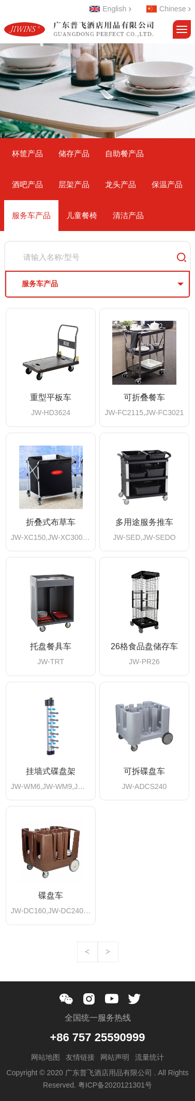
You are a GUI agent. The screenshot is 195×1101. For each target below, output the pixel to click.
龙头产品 (120, 184)
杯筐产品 (27, 153)
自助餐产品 (124, 153)
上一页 (87, 952)
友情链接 (80, 1057)
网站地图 (45, 1057)
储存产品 (73, 153)
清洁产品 (128, 215)
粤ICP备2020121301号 (115, 1085)
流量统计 (149, 1057)
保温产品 (167, 184)
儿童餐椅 (81, 215)
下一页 (108, 952)
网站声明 (114, 1057)
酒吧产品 (27, 184)
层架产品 (73, 184)
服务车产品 (31, 215)
